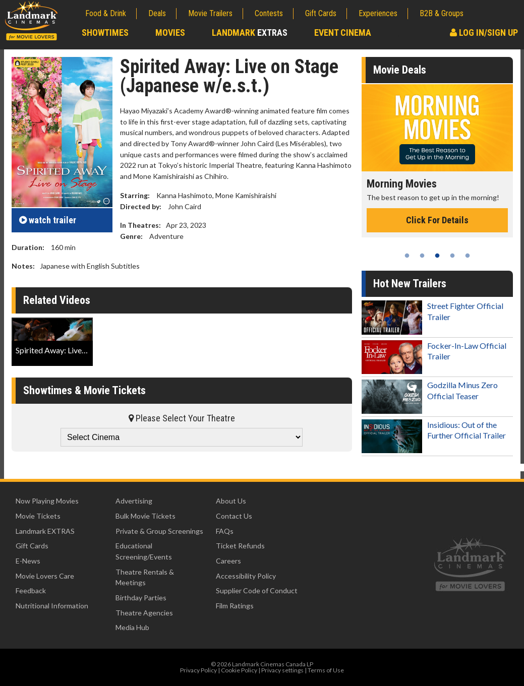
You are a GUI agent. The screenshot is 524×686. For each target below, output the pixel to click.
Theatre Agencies (144, 612)
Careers (228, 560)
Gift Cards (320, 13)
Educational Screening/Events (143, 551)
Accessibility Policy (246, 576)
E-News (28, 560)
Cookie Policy (239, 670)
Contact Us (234, 516)
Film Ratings (235, 605)
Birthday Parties (140, 597)
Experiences (378, 13)
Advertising (133, 500)
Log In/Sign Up (484, 32)
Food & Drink (105, 13)
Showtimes (105, 32)
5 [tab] (467, 256)
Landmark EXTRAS (45, 531)
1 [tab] (407, 256)
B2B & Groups (441, 13)
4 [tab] (452, 256)
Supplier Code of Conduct (257, 590)
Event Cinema (342, 32)
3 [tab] (437, 256)
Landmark (249, 32)
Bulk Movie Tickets (145, 516)
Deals (157, 13)
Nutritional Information (52, 605)
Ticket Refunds (240, 545)
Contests (269, 13)
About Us (231, 500)
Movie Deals (399, 70)
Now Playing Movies (47, 500)
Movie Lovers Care (45, 576)
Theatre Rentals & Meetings (144, 577)
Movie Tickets (38, 516)
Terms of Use (326, 670)
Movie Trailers (210, 13)
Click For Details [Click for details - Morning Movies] (437, 220)
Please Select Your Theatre (182, 418)
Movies (170, 32)
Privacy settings (282, 670)
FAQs (225, 531)
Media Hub (132, 627)
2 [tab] (422, 256)
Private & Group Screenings (159, 531)
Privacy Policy (198, 670)
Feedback (31, 590)
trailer (47, 220)
